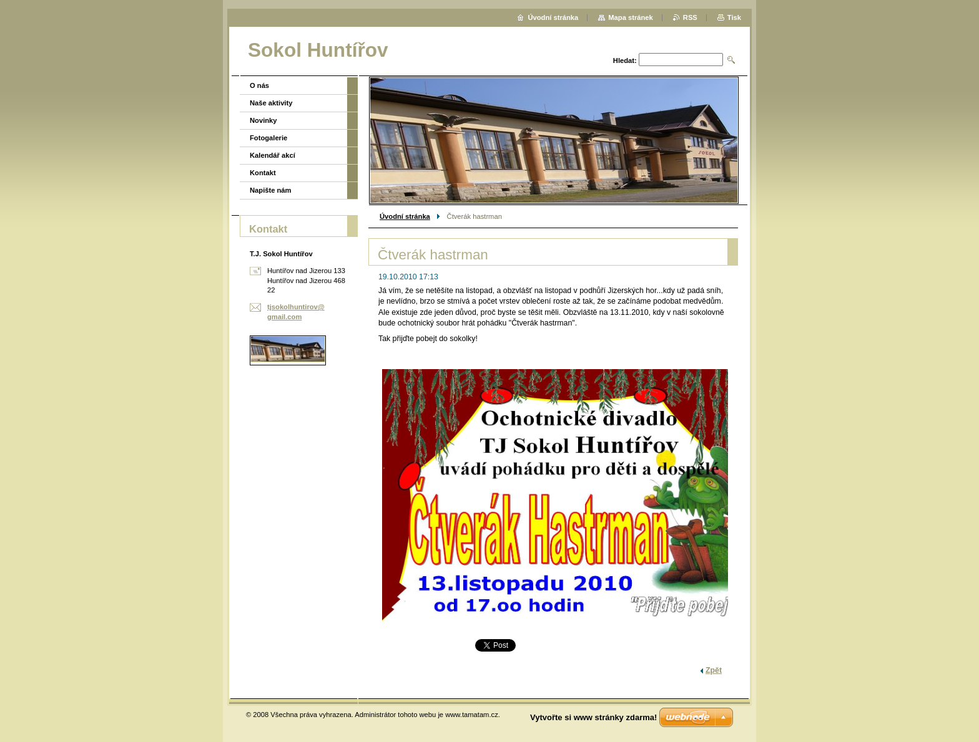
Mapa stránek (630, 17)
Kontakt (263, 172)
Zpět (714, 670)
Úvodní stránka (405, 216)
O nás (259, 85)
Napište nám (271, 190)
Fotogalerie (268, 138)
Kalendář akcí (272, 155)
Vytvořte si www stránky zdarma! (593, 717)
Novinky (263, 120)
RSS (690, 17)
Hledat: (625, 60)
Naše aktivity (271, 103)
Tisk (734, 17)
